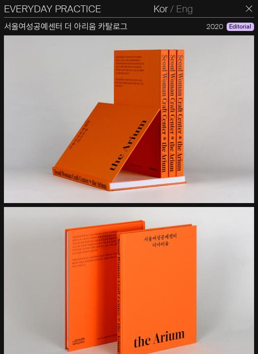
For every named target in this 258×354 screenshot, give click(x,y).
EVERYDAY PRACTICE (52, 8)
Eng (184, 8)
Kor (161, 8)
